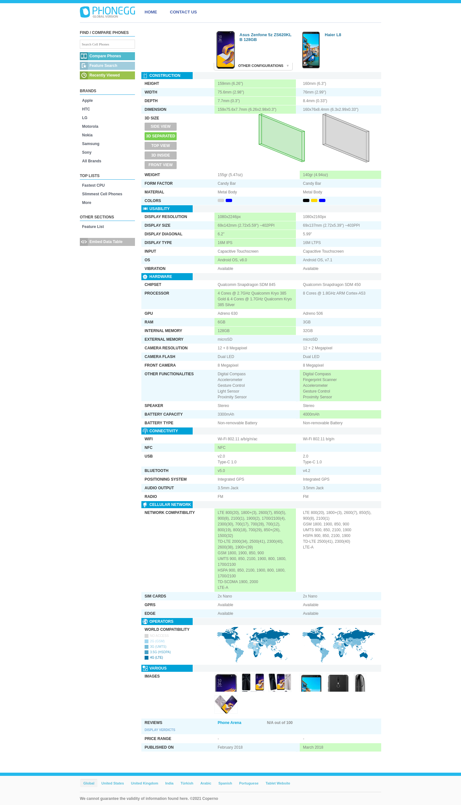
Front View (160, 165)
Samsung (90, 144)
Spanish (225, 783)
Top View (160, 145)
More (86, 202)
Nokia (87, 135)
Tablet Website (277, 783)
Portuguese (249, 783)
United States (112, 783)
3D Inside (160, 155)
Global (88, 783)
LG (85, 118)
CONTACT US (183, 12)
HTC (86, 109)
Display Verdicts (160, 730)
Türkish (186, 783)
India (169, 783)
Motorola (90, 126)
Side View (161, 126)
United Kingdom (144, 783)
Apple (87, 100)
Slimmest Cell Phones (102, 194)
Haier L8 (333, 34)
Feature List (93, 226)
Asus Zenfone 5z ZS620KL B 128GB (265, 37)
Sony (86, 152)
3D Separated (160, 136)
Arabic (205, 783)
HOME (151, 12)
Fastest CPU (93, 185)
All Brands (91, 161)
